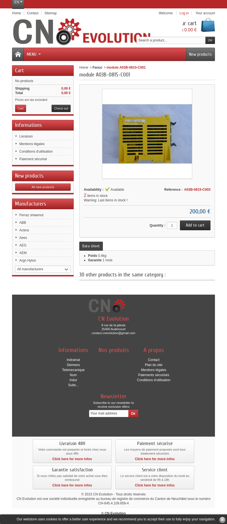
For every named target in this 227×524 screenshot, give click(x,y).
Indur (73, 380)
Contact (153, 360)
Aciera (24, 230)
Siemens (73, 365)
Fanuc (97, 67)
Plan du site (154, 365)
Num (73, 375)
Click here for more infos (72, 459)
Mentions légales (32, 144)
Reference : (173, 190)
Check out (61, 108)
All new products (43, 187)
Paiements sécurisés (153, 375)
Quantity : (157, 225)
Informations (28, 125)
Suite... (73, 385)
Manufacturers (30, 204)
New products (200, 54)
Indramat (73, 360)
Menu (34, 54)
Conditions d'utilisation (36, 151)
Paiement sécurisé (33, 159)
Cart (19, 70)
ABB (22, 223)
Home (83, 67)
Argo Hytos (27, 260)
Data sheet (91, 246)
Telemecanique (73, 370)
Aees (23, 238)
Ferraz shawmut (31, 215)
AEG (22, 245)
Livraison (26, 136)
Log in (184, 13)
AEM (23, 253)
